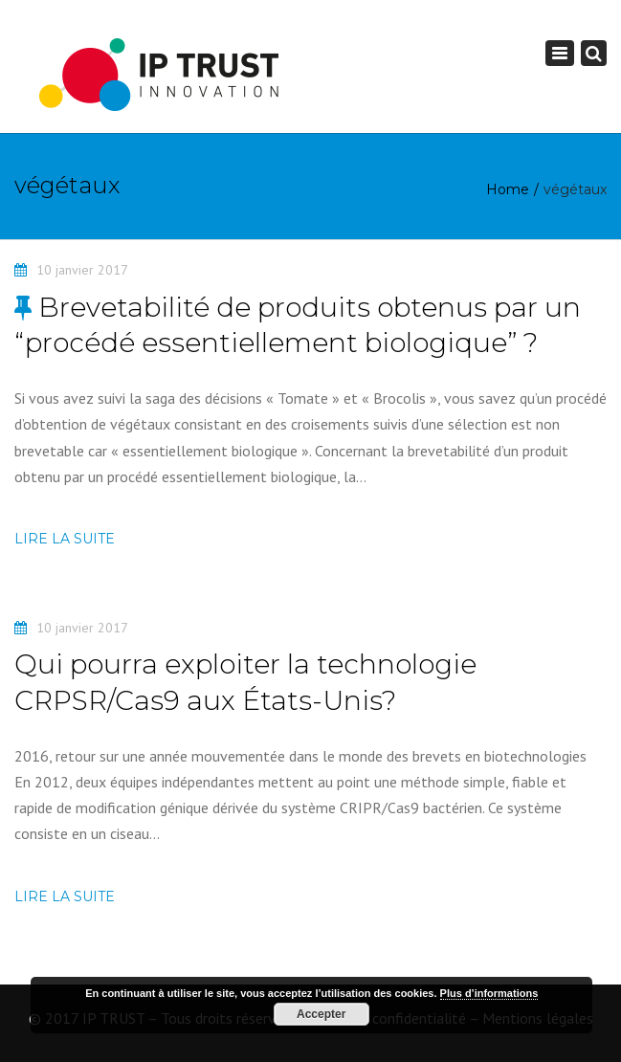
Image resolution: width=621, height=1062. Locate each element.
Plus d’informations (489, 993)
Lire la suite (64, 538)
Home (507, 189)
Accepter (321, 1014)
